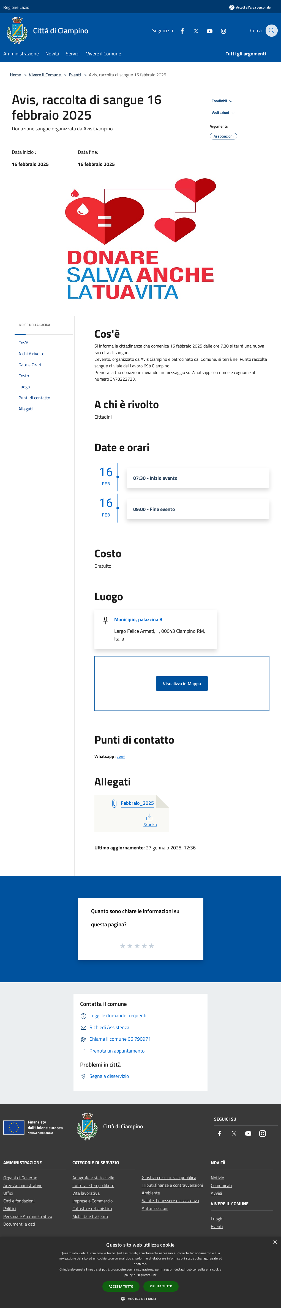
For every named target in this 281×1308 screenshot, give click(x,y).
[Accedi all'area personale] (250, 7)
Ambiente (151, 1192)
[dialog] (140, 1272)
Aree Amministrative (22, 1185)
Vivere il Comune (45, 74)
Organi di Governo (20, 1177)
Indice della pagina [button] (34, 324)
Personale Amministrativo (27, 1216)
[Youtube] (205, 30)
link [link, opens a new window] (154, 1274)
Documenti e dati (19, 1224)
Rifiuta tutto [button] (161, 1286)
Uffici (8, 1193)
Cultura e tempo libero (93, 1185)
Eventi (75, 74)
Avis (121, 756)
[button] (140, 1298)
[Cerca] (271, 30)
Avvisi (216, 1193)
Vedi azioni (224, 112)
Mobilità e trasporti (90, 1216)
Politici (9, 1208)
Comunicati (221, 1185)
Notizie (217, 1177)
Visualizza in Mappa (182, 683)
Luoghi (217, 1218)
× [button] (275, 1242)
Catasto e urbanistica (92, 1208)
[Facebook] (178, 30)
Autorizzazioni (155, 1208)
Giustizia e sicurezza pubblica (169, 1177)
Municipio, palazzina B (138, 619)
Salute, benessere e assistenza (170, 1200)
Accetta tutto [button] (121, 1286)
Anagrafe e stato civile (93, 1177)
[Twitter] (192, 30)
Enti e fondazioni (19, 1200)
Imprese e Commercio (92, 1200)
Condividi (223, 101)
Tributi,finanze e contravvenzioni (172, 1185)
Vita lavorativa (86, 1193)
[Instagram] (219, 30)
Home (15, 74)
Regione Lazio (16, 7)
